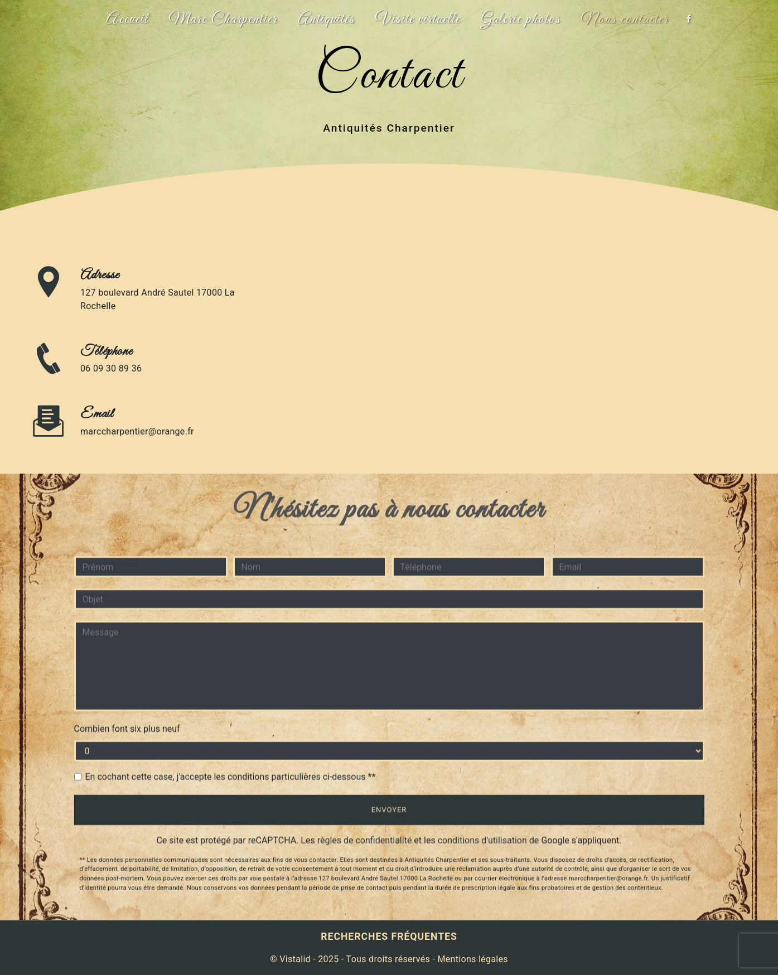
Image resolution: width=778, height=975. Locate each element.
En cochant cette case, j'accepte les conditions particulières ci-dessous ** (230, 776)
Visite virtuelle (418, 19)
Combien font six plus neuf (127, 728)
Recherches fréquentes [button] (389, 936)
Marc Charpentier (223, 19)
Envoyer (389, 809)
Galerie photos (521, 19)
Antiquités (326, 19)
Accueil (127, 19)
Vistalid (295, 959)
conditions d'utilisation (482, 840)
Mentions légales (471, 959)
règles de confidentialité (364, 840)
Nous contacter (625, 19)
